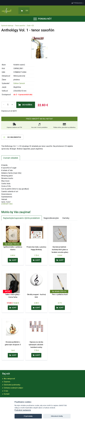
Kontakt (7, 394)
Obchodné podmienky (12, 385)
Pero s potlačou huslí (60, 294)
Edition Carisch (19, 83)
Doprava (7, 382)
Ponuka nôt (42, 18)
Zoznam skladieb (10, 158)
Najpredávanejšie (51, 218)
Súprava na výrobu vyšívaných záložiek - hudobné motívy (36, 344)
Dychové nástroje (7, 25)
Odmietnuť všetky (57, 416)
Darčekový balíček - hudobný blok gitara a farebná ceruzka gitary (60, 249)
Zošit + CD (30, 25)
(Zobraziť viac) (6, 204)
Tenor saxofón (20, 25)
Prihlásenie (77, 3)
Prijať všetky (28, 416)
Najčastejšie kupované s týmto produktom (21, 218)
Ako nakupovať (9, 379)
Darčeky (65, 218)
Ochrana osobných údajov (13, 388)
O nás (6, 391)
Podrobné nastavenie (23, 410)
